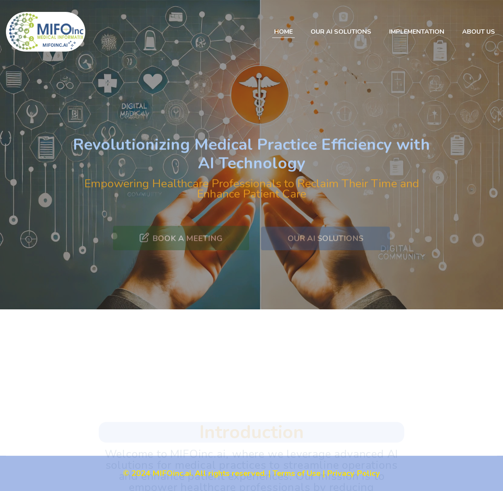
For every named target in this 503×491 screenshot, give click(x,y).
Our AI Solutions (341, 31)
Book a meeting (181, 246)
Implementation (416, 31)
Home (283, 31)
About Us (478, 31)
